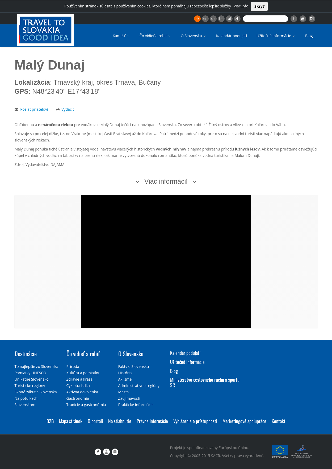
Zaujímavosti (129, 398)
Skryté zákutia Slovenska (36, 391)
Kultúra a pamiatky (82, 372)
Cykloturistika (78, 385)
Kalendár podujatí (231, 35)
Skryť (259, 6)
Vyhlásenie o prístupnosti (195, 421)
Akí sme (125, 379)
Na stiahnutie (119, 421)
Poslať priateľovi (34, 109)
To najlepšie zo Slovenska (36, 366)
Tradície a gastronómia (86, 404)
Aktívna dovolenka (82, 391)
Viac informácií (166, 181)
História (125, 372)
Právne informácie (152, 421)
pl (229, 18)
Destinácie (26, 353)
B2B (50, 421)
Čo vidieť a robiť (155, 35)
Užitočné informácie (276, 35)
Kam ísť (121, 35)
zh (237, 18)
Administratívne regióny (139, 385)
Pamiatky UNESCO (30, 372)
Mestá (123, 391)
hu (221, 18)
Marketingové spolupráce (244, 421)
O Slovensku (194, 35)
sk (197, 18)
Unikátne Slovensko (32, 379)
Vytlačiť (67, 109)
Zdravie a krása (79, 379)
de (213, 18)
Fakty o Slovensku (133, 366)
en (205, 18)
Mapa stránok (70, 421)
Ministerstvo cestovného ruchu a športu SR (204, 382)
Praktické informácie (136, 404)
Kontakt (278, 421)
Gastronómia (77, 398)
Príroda (72, 366)
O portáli (95, 421)
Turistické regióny (30, 385)
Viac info (241, 5)
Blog (309, 35)
